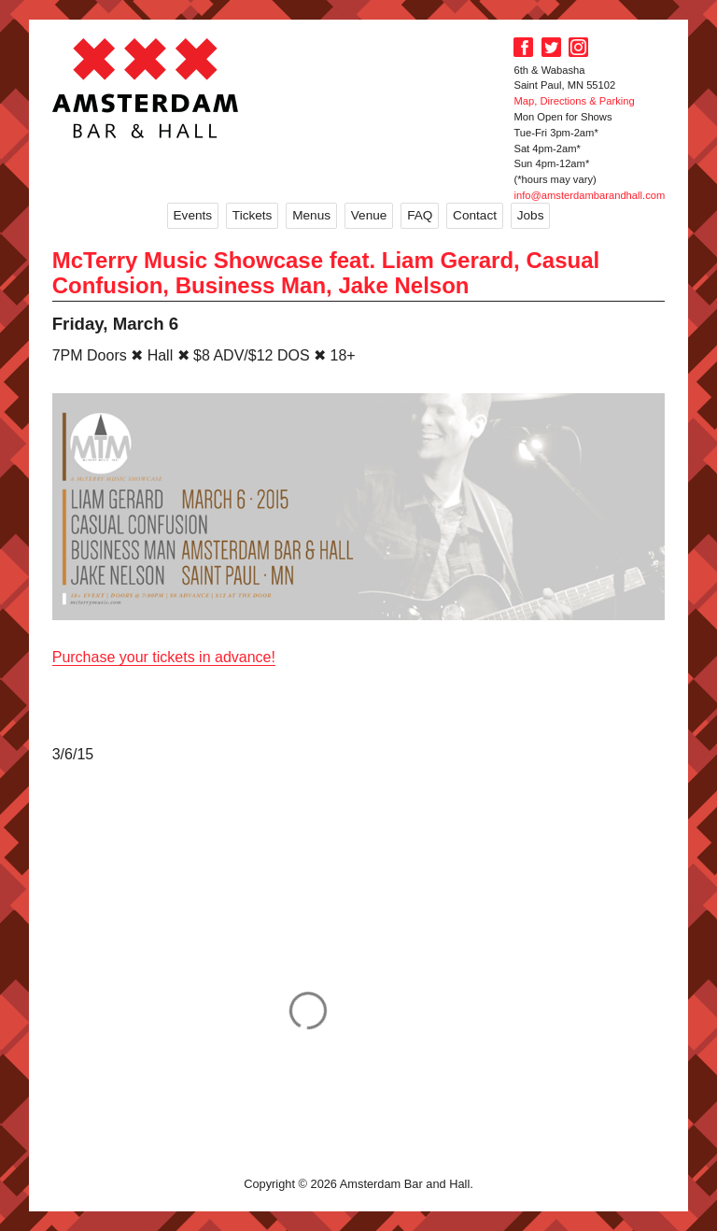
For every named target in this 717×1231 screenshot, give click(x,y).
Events (193, 215)
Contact (475, 215)
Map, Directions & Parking (573, 100)
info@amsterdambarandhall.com (589, 195)
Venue (369, 215)
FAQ (419, 215)
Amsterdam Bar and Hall (145, 87)
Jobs (530, 215)
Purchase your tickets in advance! (163, 657)
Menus (311, 215)
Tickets (252, 215)
